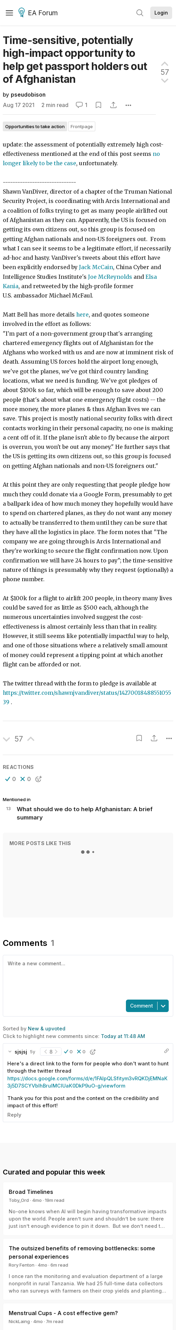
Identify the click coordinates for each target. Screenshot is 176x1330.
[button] (10, 779)
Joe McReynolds (110, 277)
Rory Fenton (21, 1265)
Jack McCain (96, 267)
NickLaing (19, 1321)
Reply (14, 1115)
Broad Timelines (31, 1191)
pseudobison (28, 94)
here (82, 314)
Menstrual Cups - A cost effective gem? (63, 1313)
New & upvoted (46, 1028)
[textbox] (87, 976)
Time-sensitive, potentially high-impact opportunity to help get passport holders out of (75, 59)
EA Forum (39, 13)
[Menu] (9, 13)
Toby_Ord (19, 1200)
